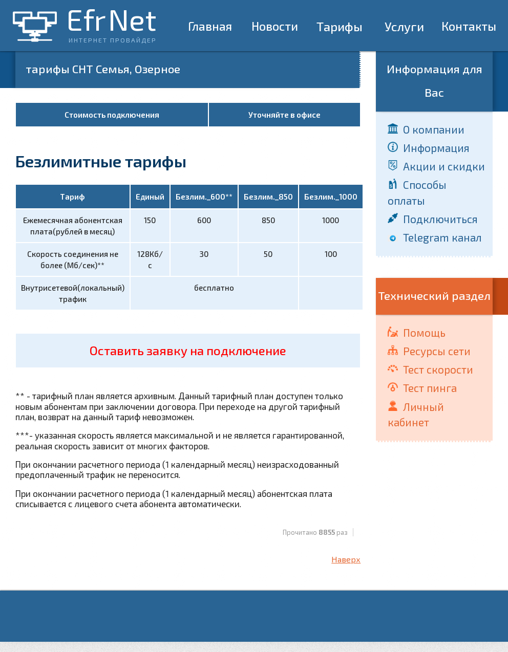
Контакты (468, 26)
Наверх (346, 559)
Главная (210, 26)
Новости (274, 26)
